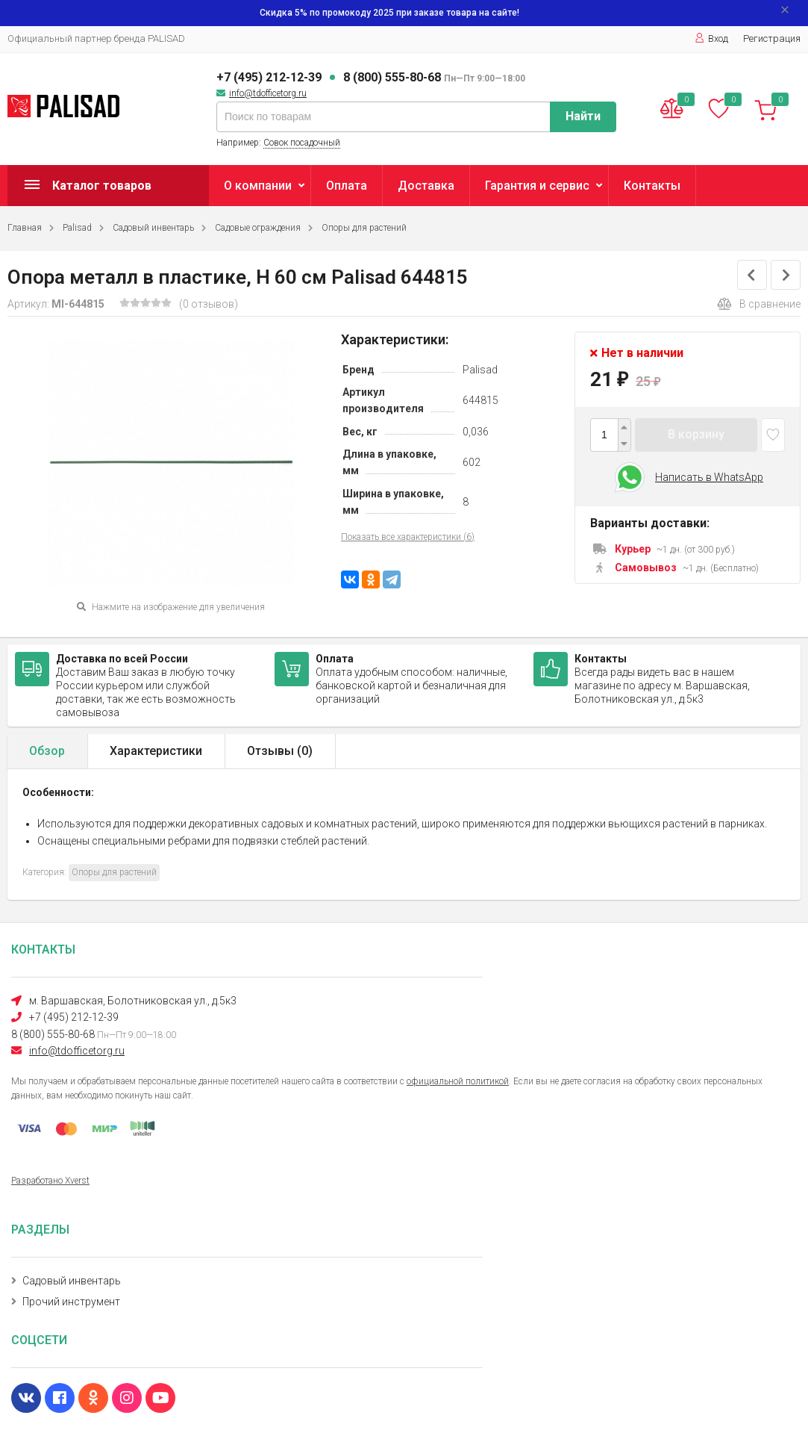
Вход (711, 38)
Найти (583, 116)
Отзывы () (280, 751)
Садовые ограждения (258, 228)
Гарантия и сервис (537, 185)
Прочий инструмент (71, 1302)
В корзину (696, 434)
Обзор (47, 751)
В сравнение (759, 303)
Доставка (426, 185)
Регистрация (772, 38)
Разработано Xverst (50, 1180)
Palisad (77, 228)
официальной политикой (458, 1081)
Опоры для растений (364, 228)
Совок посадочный (301, 142)
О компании (258, 185)
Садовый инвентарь (153, 228)
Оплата (346, 185)
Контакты (652, 185)
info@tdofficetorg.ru (268, 93)
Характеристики (156, 751)
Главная (24, 228)
